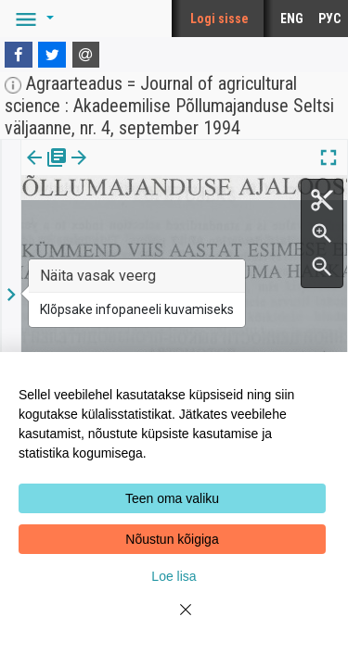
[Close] (174, 620)
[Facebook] (18, 55)
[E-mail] (86, 55)
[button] (31, 18)
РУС (329, 18)
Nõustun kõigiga (171, 539)
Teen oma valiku (172, 498)
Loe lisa (173, 576)
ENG (291, 18)
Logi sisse (219, 18)
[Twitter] (52, 55)
